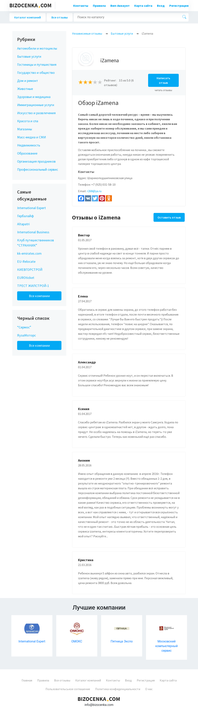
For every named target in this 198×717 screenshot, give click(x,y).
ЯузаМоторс (26, 335)
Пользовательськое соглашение (67, 689)
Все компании (39, 296)
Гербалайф (25, 216)
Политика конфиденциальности (117, 689)
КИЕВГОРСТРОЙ (29, 269)
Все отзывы (59, 17)
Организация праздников (36, 161)
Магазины (24, 129)
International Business (33, 232)
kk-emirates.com (29, 253)
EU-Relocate (26, 261)
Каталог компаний (27, 17)
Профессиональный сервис (37, 169)
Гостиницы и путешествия (36, 64)
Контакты (80, 5)
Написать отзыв (163, 80)
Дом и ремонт (27, 80)
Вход (161, 5)
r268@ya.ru (94, 191)
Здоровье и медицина (33, 97)
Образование (27, 153)
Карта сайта (143, 5)
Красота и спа (27, 121)
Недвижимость (28, 145)
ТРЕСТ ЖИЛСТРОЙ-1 (33, 285)
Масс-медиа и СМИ (31, 137)
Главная (27, 680)
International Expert (31, 208)
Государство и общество (36, 72)
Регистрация (179, 5)
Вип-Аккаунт (120, 5)
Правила (99, 5)
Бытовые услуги (29, 56)
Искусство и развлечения (36, 113)
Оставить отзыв (169, 217)
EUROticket (25, 277)
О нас (149, 689)
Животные (25, 88)
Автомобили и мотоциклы (37, 48)
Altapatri (23, 224)
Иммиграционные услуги (35, 105)
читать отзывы (163, 90)
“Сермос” (24, 327)
